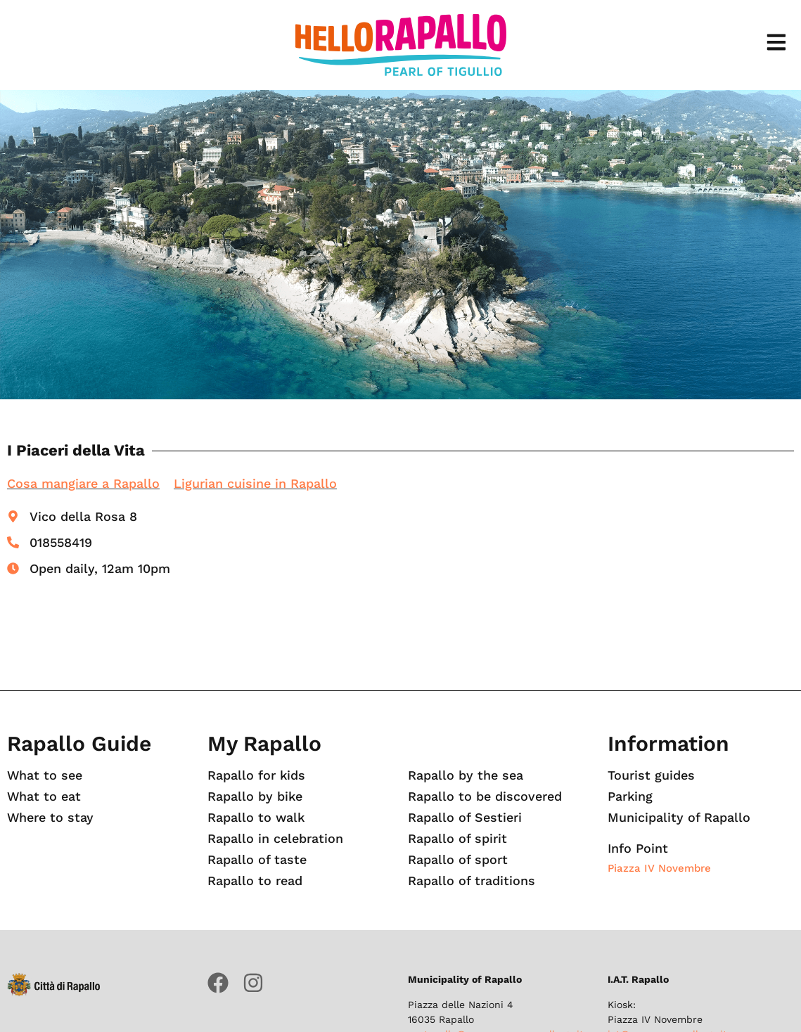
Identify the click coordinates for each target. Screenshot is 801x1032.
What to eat (44, 796)
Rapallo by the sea (465, 775)
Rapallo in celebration (275, 839)
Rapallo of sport (458, 860)
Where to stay (50, 818)
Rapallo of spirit (457, 839)
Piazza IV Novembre (659, 868)
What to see (45, 775)
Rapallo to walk (256, 818)
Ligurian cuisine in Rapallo (255, 483)
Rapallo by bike (255, 796)
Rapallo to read (254, 881)
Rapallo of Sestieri (465, 818)
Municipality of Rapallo (679, 818)
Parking (630, 796)
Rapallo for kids (256, 775)
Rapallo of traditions (471, 881)
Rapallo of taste (257, 860)
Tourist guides (651, 775)
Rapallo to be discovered (485, 796)
